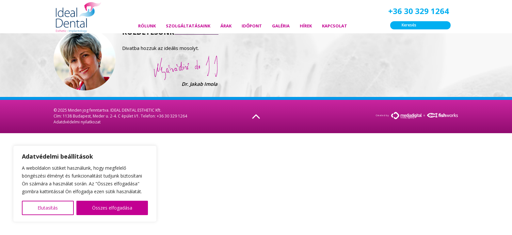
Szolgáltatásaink (188, 26)
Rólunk (147, 26)
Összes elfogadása (112, 208)
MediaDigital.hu (406, 115)
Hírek (306, 26)
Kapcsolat (334, 26)
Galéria (281, 26)
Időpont (252, 26)
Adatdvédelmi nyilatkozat (77, 122)
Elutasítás (48, 208)
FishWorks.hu (442, 115)
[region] (85, 184)
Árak (226, 26)
